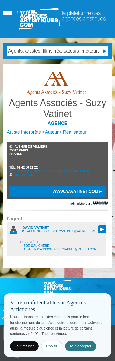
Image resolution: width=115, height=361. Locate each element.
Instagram (21, 175)
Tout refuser (24, 346)
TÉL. (23, 167)
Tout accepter (80, 346)
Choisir (52, 346)
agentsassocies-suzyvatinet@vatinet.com (49, 171)
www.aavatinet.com (77, 191)
